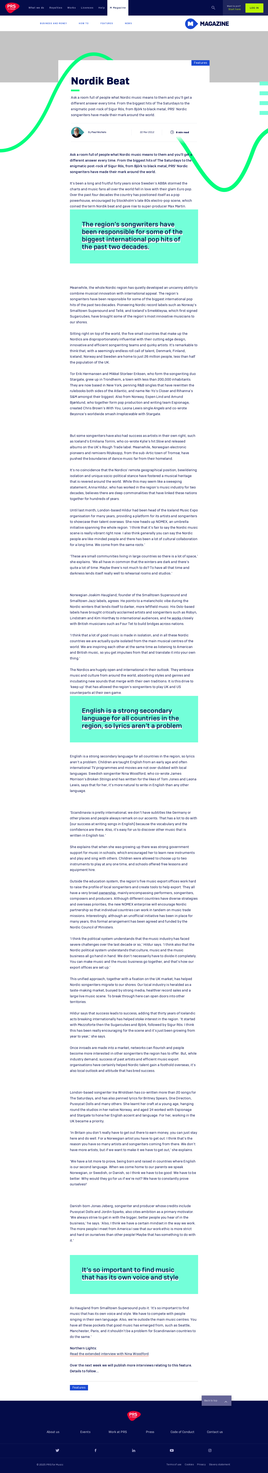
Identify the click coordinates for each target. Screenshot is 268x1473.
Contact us (215, 1432)
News (128, 23)
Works (71, 8)
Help (101, 8)
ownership (107, 893)
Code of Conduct (183, 1432)
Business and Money (53, 23)
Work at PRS (118, 1432)
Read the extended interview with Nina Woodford (109, 1354)
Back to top (215, 1401)
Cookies (189, 1464)
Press (150, 1432)
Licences (87, 8)
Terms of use (174, 1464)
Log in (254, 8)
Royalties (55, 8)
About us (53, 1432)
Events (85, 1432)
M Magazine (118, 8)
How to (84, 23)
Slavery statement (219, 1464)
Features (106, 23)
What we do (36, 8)
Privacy (201, 1464)
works (176, 618)
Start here (234, 8)
